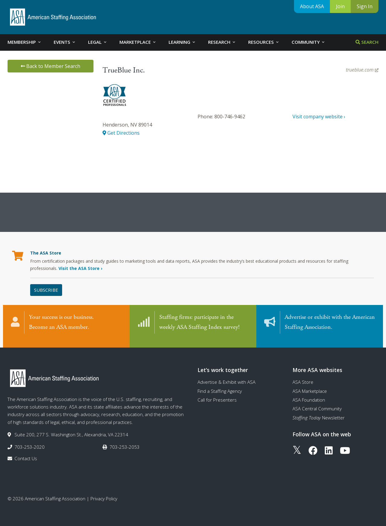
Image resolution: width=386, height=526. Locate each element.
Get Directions (121, 133)
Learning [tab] (182, 42)
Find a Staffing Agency (220, 385)
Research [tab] (222, 42)
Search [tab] (367, 42)
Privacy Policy (103, 493)
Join (340, 6)
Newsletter (319, 412)
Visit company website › (319, 116)
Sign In (364, 6)
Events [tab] (65, 42)
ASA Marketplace (310, 385)
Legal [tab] (97, 42)
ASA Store (303, 377)
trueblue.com (362, 69)
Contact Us (25, 453)
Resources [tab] (264, 42)
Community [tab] (308, 42)
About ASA (312, 6)
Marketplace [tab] (138, 42)
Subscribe (46, 290)
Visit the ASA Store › (80, 268)
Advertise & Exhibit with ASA (226, 377)
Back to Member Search (50, 66)
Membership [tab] (25, 42)
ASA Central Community (317, 403)
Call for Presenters (217, 394)
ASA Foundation (309, 394)
